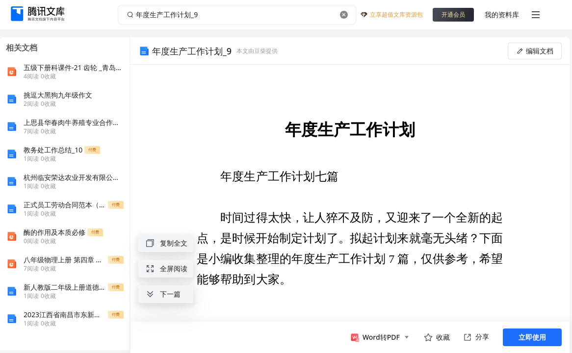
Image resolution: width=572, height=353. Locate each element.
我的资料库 (502, 14)
